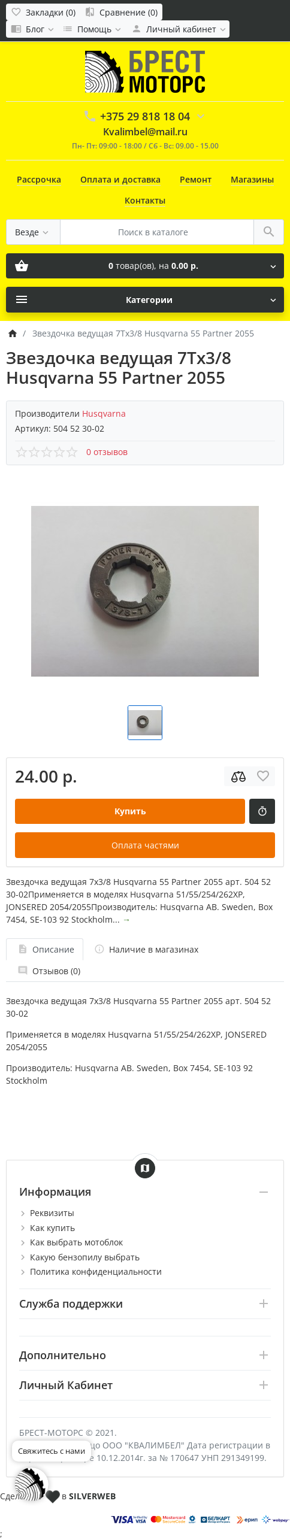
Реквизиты (52, 1212)
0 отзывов (107, 451)
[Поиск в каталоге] (157, 232)
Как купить (52, 1227)
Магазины (252, 179)
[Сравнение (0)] (121, 12)
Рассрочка (39, 179)
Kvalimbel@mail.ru (145, 131)
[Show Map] (145, 1168)
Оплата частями (145, 845)
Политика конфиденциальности (96, 1271)
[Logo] (145, 70)
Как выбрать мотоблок (76, 1242)
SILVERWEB (92, 1496)
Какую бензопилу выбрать (85, 1257)
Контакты (145, 200)
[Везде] (33, 232)
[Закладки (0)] (43, 12)
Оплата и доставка (120, 179)
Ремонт (196, 179)
